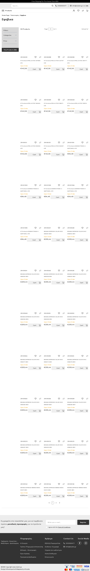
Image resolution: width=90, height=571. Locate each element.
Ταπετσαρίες (15, 14)
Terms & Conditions (64, 525)
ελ (84, 5)
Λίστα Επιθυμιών (51, 552)
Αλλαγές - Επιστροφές (28, 548)
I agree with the (59, 525)
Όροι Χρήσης (25, 552)
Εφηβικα (23, 14)
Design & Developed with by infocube (15, 567)
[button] (10, 34)
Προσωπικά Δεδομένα (28, 555)
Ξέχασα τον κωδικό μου (53, 548)
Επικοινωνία (49, 555)
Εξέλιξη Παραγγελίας (52, 542)
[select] (79, 27)
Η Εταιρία (23, 542)
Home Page (5, 14)
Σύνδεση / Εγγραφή (52, 545)
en (87, 5)
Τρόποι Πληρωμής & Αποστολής (31, 545)
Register (83, 521)
